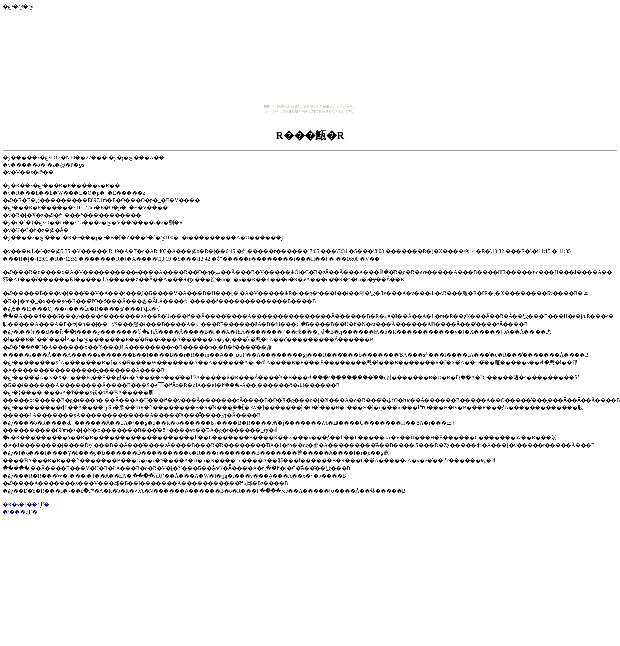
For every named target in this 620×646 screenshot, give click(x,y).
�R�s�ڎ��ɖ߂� (26, 504)
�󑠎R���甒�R (310, 135)
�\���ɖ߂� (20, 512)
